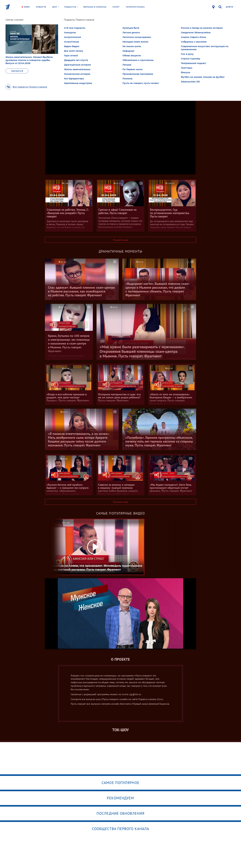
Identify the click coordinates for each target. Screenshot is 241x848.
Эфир (27, 7)
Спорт (116, 7)
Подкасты (71, 7)
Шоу (55, 7)
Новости (41, 7)
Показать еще (120, 239)
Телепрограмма (135, 7)
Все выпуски (120, 58)
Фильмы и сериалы (94, 7)
